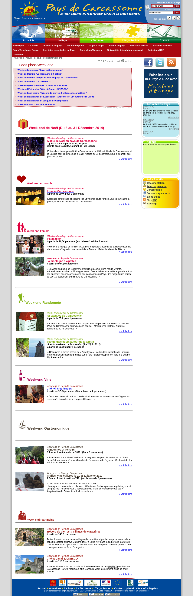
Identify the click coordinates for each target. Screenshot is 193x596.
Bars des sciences (162, 45)
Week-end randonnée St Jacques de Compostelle (43, 101)
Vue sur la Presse (139, 45)
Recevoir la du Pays (168, 3)
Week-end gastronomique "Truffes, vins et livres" (43, 85)
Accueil (29, 58)
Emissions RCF (156, 50)
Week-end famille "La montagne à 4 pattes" (40, 74)
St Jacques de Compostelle (64, 315)
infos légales (150, 588)
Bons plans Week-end (91, 50)
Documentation (154, 183)
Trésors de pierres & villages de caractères (73, 531)
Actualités (28, 40)
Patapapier (54, 238)
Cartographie (152, 189)
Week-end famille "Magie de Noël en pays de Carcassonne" (48, 78)
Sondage (150, 203)
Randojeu (18, 54)
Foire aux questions (156, 193)
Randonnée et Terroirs (61, 449)
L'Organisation (130, 40)
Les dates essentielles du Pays (59, 50)
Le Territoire (96, 40)
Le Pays (62, 40)
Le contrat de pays (52, 45)
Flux (150, 200)
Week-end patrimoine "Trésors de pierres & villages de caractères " (52, 93)
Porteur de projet (75, 45)
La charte (33, 45)
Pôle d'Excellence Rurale (25, 50)
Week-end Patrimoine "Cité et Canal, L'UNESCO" (43, 89)
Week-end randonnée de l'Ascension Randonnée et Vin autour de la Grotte (56, 97)
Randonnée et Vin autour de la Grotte (70, 341)
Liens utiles (151, 196)
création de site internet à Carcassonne (132, 591)
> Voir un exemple (172, 9)
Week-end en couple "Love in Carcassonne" (40, 70)
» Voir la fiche (125, 159)
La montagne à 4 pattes (61, 261)
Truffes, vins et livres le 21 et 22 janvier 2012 (74, 475)
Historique (18, 45)
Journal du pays (117, 45)
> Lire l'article (173, 117)
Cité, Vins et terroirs (59, 388)
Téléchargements (154, 186)
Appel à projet (96, 45)
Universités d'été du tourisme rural (125, 50)
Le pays (37, 58)
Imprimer (126, 61)
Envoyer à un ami (109, 61)
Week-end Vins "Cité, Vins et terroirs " (37, 104)
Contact (164, 40)
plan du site (133, 588)
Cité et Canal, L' (62, 558)
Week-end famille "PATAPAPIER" (34, 81)
